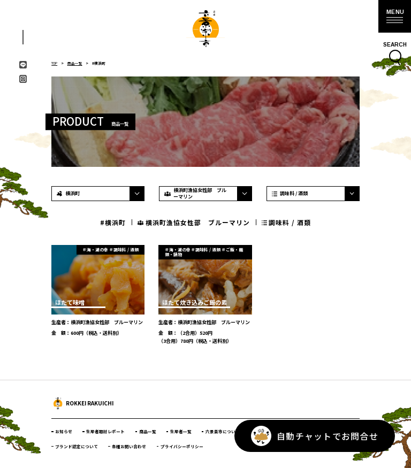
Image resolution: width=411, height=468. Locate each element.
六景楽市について (223, 431)
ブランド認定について (76, 446)
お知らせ (63, 431)
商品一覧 (77, 63)
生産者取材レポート (106, 431)
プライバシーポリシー (182, 446)
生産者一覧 (181, 431)
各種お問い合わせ (129, 446)
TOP (55, 63)
